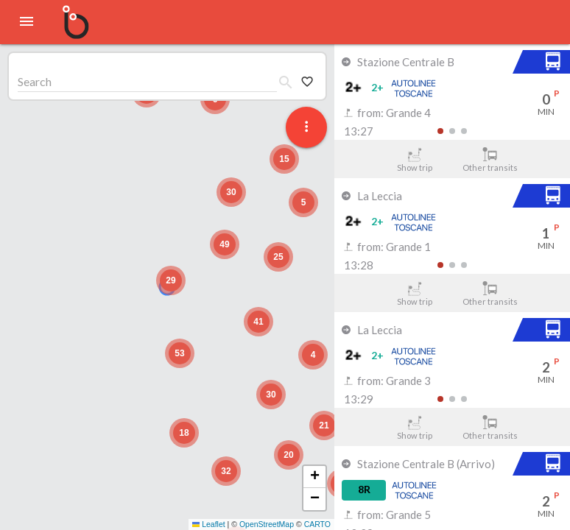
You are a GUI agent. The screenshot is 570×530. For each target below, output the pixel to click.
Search (35, 81)
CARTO (317, 524)
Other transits (490, 159)
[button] (171, 280)
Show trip (414, 159)
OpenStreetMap (266, 524)
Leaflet (208, 524)
